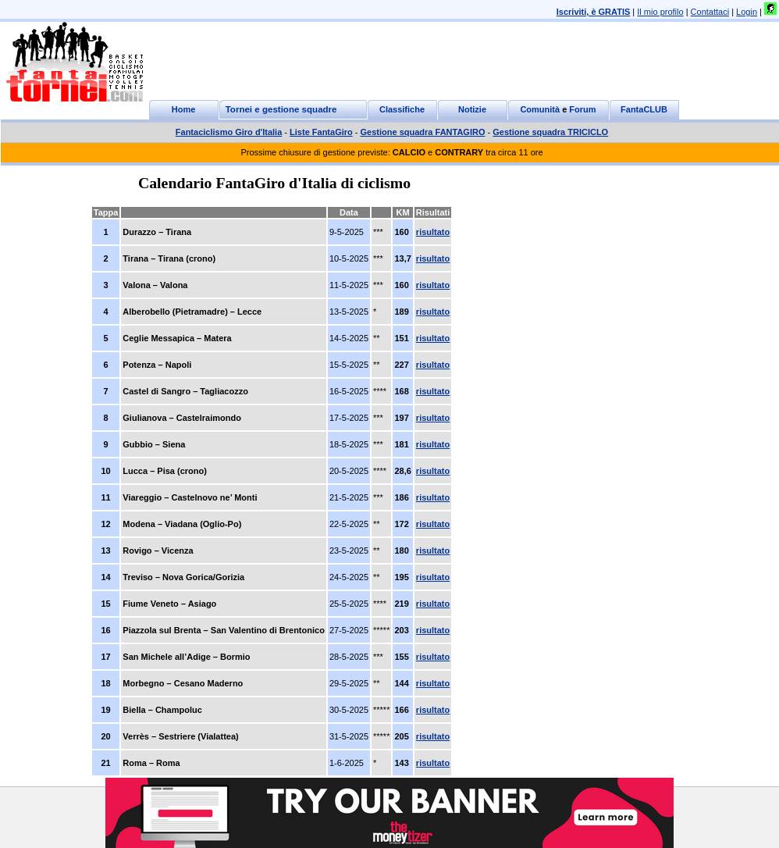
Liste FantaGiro (321, 132)
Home (184, 109)
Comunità (540, 109)
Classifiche (402, 109)
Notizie (472, 109)
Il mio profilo (660, 11)
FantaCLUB (644, 109)
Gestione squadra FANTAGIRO (423, 132)
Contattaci (710, 11)
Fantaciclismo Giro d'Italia (229, 132)
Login (746, 11)
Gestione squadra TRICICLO (550, 132)
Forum (582, 109)
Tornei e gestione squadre (281, 109)
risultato (433, 232)
